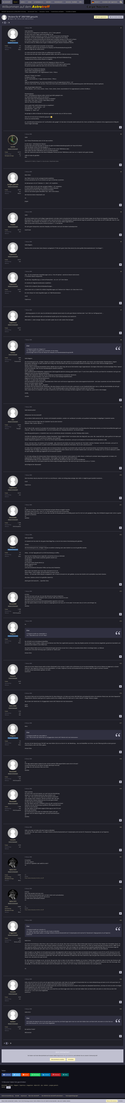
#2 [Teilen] (121, 134)
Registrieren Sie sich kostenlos (65, 1055)
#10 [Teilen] (121, 475)
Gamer (3, 1087)
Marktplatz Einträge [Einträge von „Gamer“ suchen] (9, 155)
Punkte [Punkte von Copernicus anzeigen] (6, 259)
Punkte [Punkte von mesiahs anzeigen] (6, 681)
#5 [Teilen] (121, 241)
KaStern (46, 1085)
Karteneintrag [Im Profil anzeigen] (8, 876)
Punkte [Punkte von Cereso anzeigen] (6, 357)
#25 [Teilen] (121, 1009)
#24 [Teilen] (121, 979)
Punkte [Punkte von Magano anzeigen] (6, 45)
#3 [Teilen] (121, 171)
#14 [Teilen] (121, 621)
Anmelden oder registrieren (109, 2)
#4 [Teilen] (121, 212)
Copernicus (22, 1085)
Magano (11, 19)
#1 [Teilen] (121, 28)
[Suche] (120, 2)
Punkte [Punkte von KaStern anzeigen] (6, 1027)
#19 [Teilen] (121, 788)
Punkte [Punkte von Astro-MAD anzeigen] (6, 711)
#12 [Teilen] (121, 534)
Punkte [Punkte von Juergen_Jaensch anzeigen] (6, 189)
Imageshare (30, 1085)
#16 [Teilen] (121, 693)
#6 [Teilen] (121, 271)
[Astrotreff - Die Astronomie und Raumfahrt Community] (62, 7)
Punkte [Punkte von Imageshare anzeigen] (6, 938)
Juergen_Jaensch (53, 1085)
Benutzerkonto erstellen (57, 1059)
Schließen (120, 1101)
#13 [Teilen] (121, 591)
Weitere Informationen (112, 1101)
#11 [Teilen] (121, 505)
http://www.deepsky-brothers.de (33, 878)
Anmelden (71, 1059)
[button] (96, 2)
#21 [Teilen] (121, 857)
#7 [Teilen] (121, 310)
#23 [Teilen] (121, 920)
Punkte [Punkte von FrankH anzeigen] (6, 229)
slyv (42, 1085)
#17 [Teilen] (121, 723)
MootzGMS (4, 1085)
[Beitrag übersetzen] (120, 127)
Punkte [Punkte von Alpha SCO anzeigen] (6, 875)
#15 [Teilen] (121, 663)
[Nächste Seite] (9, 22)
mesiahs (10, 1085)
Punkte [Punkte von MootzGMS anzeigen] (6, 522)
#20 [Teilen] (121, 827)
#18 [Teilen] (121, 759)
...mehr (8, 1087)
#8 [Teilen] (121, 340)
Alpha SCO (37, 1085)
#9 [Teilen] (121, 407)
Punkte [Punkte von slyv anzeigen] (6, 425)
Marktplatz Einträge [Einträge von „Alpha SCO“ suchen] (9, 878)
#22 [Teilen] (121, 888)
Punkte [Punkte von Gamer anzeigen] (6, 152)
